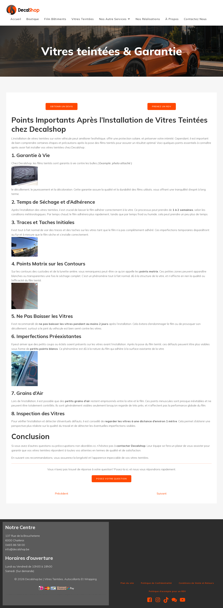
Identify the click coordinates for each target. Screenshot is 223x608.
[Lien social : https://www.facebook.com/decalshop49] (151, 600)
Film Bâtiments (55, 19)
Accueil (16, 19)
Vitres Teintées (83, 19)
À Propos (172, 19)
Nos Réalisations (148, 19)
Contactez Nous (195, 19)
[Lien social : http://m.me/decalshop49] (175, 600)
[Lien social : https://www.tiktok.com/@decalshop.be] (167, 600)
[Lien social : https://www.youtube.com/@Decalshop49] (184, 600)
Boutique (32, 19)
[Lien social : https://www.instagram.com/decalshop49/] (159, 600)
